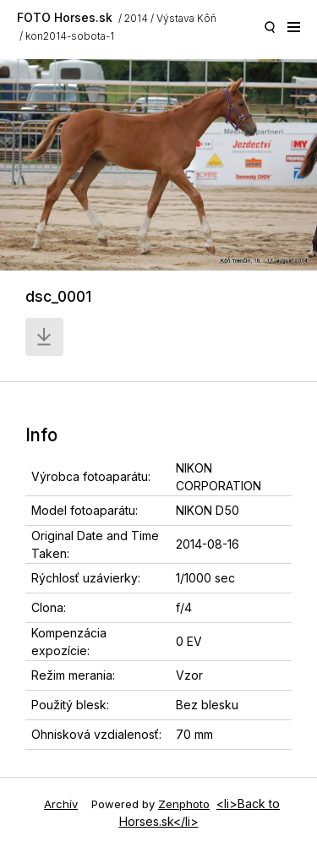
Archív (61, 804)
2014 (136, 18)
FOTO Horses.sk (64, 17)
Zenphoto (184, 804)
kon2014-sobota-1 (69, 36)
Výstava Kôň (186, 18)
